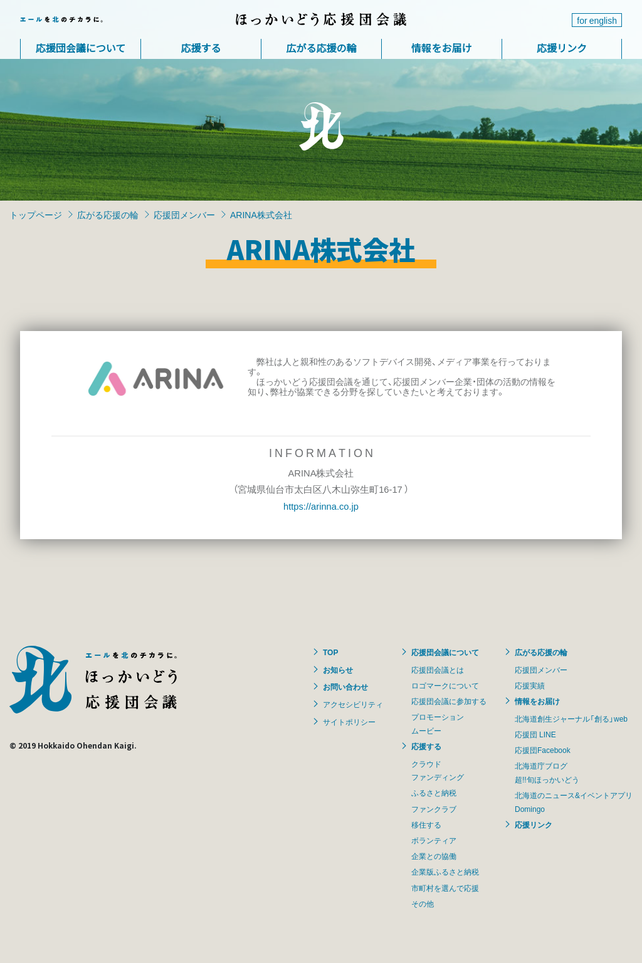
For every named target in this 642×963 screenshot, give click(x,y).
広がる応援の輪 (321, 47)
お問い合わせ (345, 686)
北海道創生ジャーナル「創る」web (571, 718)
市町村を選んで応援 (445, 887)
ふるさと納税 (433, 792)
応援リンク (562, 47)
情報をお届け (441, 47)
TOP (330, 652)
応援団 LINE (535, 734)
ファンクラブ (433, 808)
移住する (426, 824)
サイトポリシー (349, 721)
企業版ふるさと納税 (445, 871)
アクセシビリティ (353, 704)
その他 (422, 903)
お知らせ (338, 669)
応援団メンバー (184, 214)
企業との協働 (433, 855)
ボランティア (433, 840)
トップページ (35, 214)
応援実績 (530, 685)
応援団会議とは (437, 669)
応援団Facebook (543, 749)
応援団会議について (81, 47)
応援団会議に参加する (449, 701)
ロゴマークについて (445, 685)
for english (597, 20)
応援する (201, 47)
